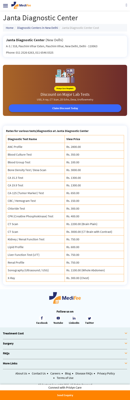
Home (10, 28)
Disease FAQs (84, 373)
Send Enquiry (65, 395)
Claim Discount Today (65, 108)
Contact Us (39, 373)
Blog (68, 373)
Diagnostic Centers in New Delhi (37, 28)
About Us (21, 373)
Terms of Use (65, 378)
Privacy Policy (106, 373)
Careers (55, 373)
